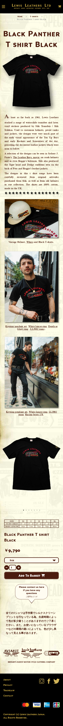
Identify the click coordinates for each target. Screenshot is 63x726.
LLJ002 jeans (37, 329)
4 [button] (32, 510)
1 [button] (24, 510)
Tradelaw (8, 690)
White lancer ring (37, 326)
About (7, 679)
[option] (31, 463)
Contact (8, 695)
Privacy (7, 684)
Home (20, 16)
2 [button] (26, 510)
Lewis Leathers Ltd (31, 5)
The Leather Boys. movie (26, 157)
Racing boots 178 (34, 414)
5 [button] (34, 510)
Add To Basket (31, 576)
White (30, 242)
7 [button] (40, 510)
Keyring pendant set (16, 326)
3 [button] (29, 510)
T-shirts (34, 16)
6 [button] (37, 510)
